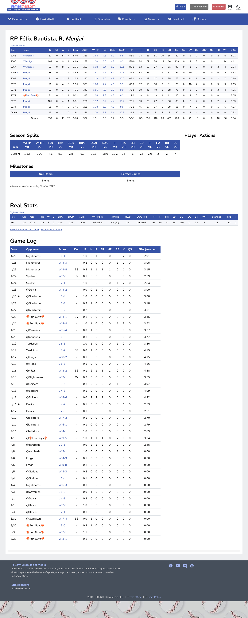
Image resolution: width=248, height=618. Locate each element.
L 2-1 (62, 283)
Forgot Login (199, 6)
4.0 (112, 84)
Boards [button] (127, 19)
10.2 (122, 101)
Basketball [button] (47, 19)
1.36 (95, 95)
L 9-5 (62, 445)
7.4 (104, 84)
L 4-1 (62, 498)
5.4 (104, 66)
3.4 (112, 112)
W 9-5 (63, 438)
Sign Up (218, 6)
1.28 (95, 84)
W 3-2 (63, 370)
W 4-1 (63, 317)
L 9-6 (62, 384)
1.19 (95, 78)
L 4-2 (62, 404)
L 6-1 (62, 343)
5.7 (112, 72)
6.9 (112, 55)
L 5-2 (62, 492)
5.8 (104, 106)
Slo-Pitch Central (21, 588)
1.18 (95, 66)
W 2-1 (63, 276)
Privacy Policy (153, 597)
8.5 (121, 55)
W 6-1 (63, 424)
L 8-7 (62, 350)
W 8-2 (63, 357)
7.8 (104, 55)
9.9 (121, 84)
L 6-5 (62, 337)
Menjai (26, 72)
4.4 (112, 101)
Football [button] (76, 19)
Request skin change (51, 229)
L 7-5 (62, 411)
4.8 (112, 61)
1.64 (95, 55)
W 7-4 (63, 519)
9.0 (121, 89)
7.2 (104, 89)
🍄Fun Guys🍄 (31, 95)
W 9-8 (63, 269)
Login (180, 6)
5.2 (112, 66)
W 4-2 (63, 290)
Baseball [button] (18, 19)
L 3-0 (62, 525)
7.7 (104, 72)
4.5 (112, 95)
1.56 (95, 89)
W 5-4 (63, 330)
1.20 (95, 61)
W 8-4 (63, 323)
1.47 (95, 72)
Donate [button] (199, 19)
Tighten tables (17, 45)
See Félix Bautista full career (24, 229)
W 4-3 (63, 263)
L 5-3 (62, 303)
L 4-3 (62, 391)
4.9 (112, 106)
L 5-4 (62, 296)
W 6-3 (63, 485)
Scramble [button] (101, 19)
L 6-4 (62, 256)
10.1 (122, 66)
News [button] (152, 19)
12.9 (122, 112)
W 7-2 (63, 418)
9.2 (121, 61)
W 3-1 (63, 539)
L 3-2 (62, 310)
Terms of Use (134, 597)
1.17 (95, 101)
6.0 (104, 61)
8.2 (121, 95)
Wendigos (28, 55)
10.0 (122, 78)
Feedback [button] (176, 19)
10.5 (122, 72)
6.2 (104, 101)
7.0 (112, 89)
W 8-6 (63, 397)
